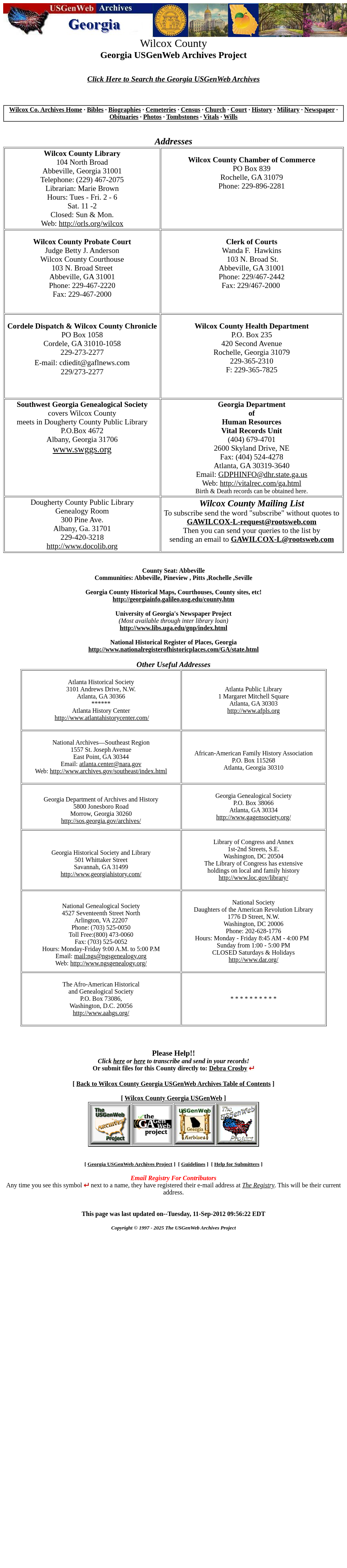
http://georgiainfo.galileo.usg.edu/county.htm (173, 599)
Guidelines (193, 1164)
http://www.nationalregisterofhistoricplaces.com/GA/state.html (173, 649)
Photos (152, 116)
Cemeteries (161, 109)
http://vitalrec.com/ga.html (260, 483)
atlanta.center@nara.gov (110, 764)
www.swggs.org (82, 449)
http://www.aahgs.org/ (101, 1013)
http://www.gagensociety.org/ (253, 817)
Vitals (211, 116)
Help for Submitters (236, 1164)
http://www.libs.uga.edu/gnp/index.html (173, 627)
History (261, 109)
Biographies (124, 109)
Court (238, 109)
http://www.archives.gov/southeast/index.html (108, 771)
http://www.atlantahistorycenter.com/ (102, 717)
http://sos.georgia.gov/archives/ (101, 820)
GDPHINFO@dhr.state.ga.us (262, 474)
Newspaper (319, 109)
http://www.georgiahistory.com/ (100, 874)
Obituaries (123, 116)
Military (288, 109)
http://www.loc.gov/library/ (254, 877)
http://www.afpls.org (253, 710)
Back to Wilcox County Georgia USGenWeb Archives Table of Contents (173, 1083)
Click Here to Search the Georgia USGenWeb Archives (173, 79)
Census (190, 109)
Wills (231, 116)
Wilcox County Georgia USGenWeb (173, 1098)
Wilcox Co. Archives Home (45, 109)
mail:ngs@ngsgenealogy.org (110, 956)
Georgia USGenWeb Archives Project (130, 1164)
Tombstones (182, 116)
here (119, 1061)
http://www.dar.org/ (254, 959)
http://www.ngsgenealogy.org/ (108, 963)
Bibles (95, 109)
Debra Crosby (228, 1068)
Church (215, 109)
